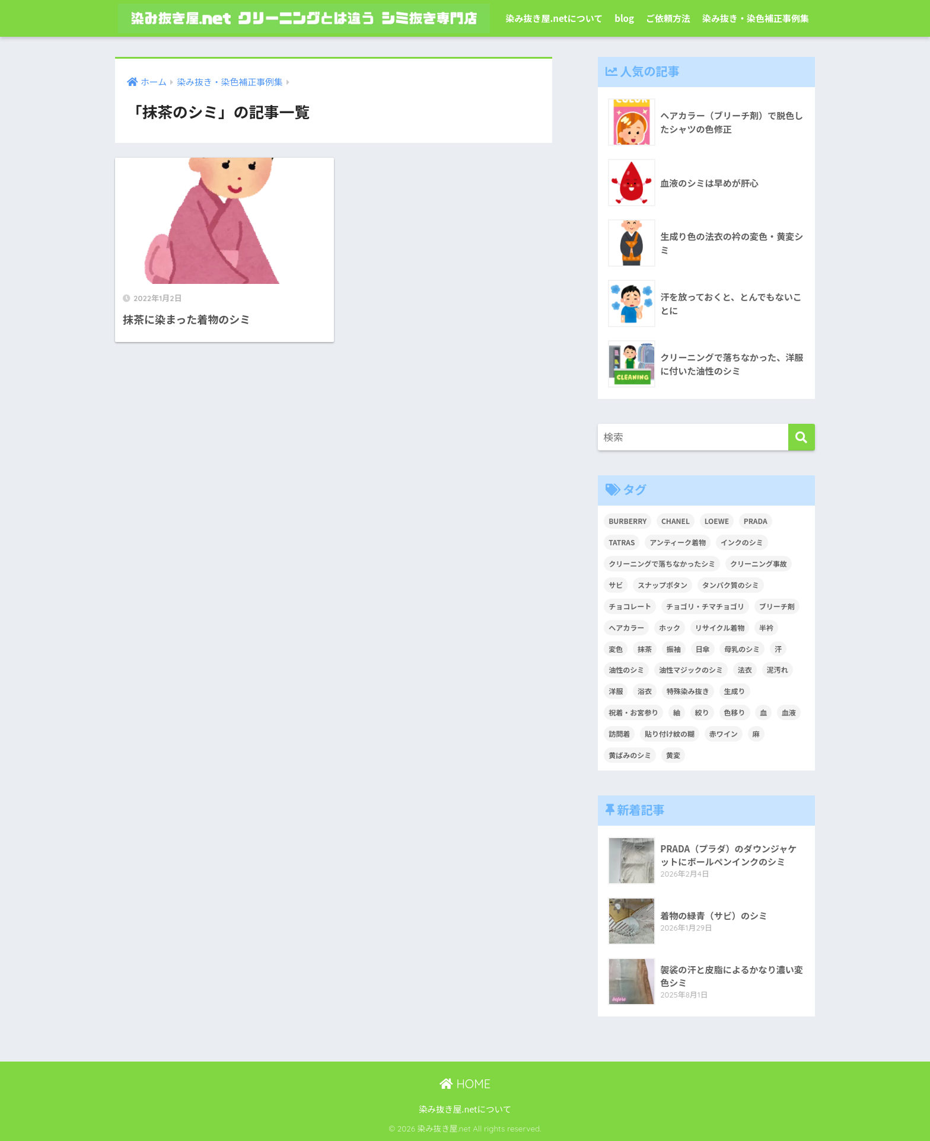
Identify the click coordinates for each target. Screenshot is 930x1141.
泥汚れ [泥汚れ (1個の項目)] (777, 669)
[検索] (801, 437)
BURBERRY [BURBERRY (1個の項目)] (627, 521)
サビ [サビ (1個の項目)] (616, 585)
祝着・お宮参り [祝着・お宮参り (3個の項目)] (633, 712)
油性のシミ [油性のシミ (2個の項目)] (626, 669)
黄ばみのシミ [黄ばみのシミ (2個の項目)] (630, 755)
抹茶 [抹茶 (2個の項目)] (645, 649)
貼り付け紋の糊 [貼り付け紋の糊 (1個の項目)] (670, 733)
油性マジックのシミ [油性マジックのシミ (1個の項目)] (691, 669)
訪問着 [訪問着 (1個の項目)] (619, 733)
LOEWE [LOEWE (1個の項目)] (717, 521)
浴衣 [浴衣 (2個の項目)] (645, 691)
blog (624, 18)
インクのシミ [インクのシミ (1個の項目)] (742, 542)
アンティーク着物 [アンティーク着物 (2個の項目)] (677, 542)
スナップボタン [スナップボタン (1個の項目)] (662, 585)
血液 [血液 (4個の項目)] (789, 712)
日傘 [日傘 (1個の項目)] (703, 649)
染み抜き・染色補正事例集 (755, 18)
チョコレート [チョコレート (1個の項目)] (630, 606)
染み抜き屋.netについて (554, 18)
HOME (465, 1083)
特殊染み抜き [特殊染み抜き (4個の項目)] (688, 691)
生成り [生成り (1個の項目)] (735, 691)
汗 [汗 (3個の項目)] (778, 649)
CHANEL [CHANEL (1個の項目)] (675, 521)
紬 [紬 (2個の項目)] (676, 712)
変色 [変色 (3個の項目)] (616, 649)
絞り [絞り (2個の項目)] (702, 712)
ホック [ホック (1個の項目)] (669, 627)
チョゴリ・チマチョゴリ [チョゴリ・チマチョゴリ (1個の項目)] (705, 606)
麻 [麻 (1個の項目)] (756, 733)
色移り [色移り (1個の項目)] (735, 712)
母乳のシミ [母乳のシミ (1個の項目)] (742, 649)
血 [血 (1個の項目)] (763, 712)
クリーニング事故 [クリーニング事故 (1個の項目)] (758, 563)
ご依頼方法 (668, 18)
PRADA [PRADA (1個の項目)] (755, 521)
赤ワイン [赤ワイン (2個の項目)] (723, 733)
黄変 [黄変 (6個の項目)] (673, 755)
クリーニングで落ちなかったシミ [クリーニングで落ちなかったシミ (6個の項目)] (662, 563)
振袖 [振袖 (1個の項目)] (674, 649)
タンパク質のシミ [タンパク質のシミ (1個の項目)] (730, 585)
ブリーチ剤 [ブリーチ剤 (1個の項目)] (777, 606)
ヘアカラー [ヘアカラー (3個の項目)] (626, 627)
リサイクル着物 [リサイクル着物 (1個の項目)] (719, 627)
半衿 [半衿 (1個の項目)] (766, 627)
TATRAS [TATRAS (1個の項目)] (622, 542)
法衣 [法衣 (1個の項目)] (745, 669)
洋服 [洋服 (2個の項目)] (616, 691)
